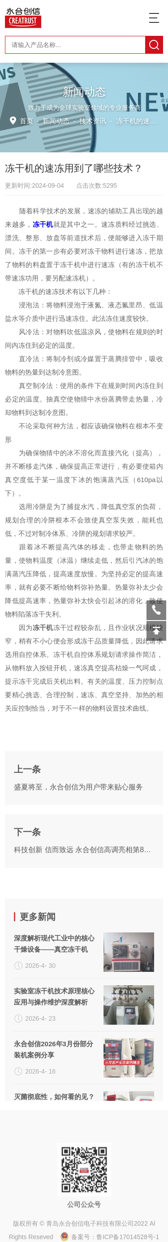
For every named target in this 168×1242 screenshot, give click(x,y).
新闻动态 (56, 121)
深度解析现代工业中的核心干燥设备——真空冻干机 (54, 1027)
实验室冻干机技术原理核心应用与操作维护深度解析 (54, 1080)
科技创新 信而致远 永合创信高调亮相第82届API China (84, 892)
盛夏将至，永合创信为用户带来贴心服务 (78, 829)
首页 (27, 121)
